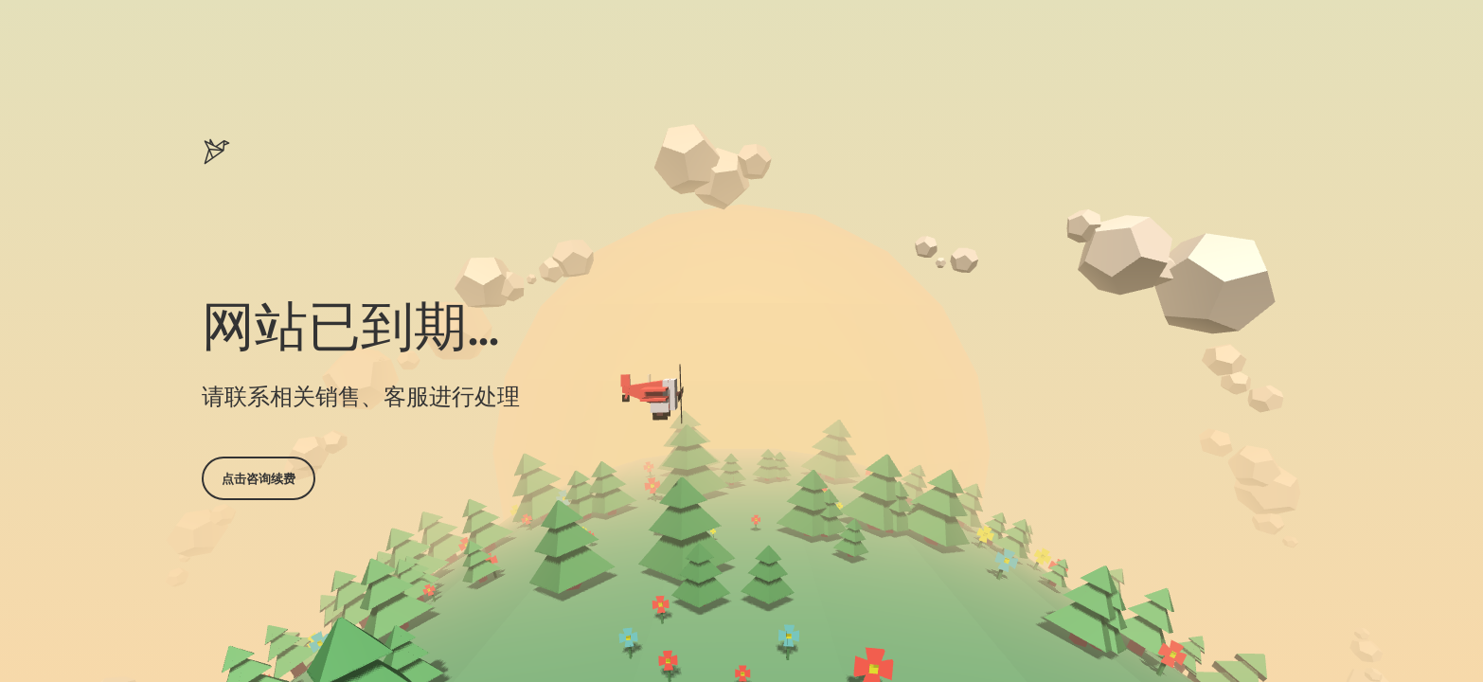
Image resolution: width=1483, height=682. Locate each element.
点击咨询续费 (258, 478)
